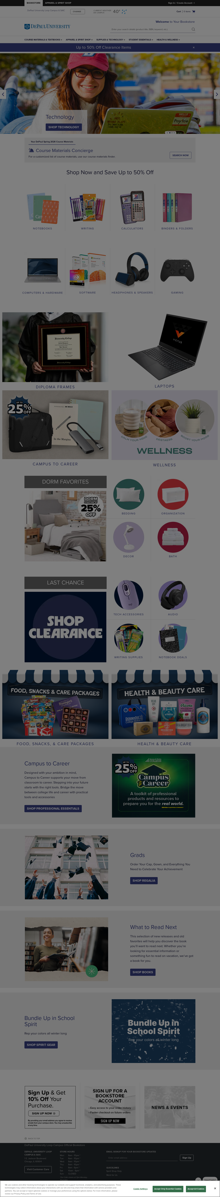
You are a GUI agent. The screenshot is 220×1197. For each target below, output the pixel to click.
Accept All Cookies (196, 1189)
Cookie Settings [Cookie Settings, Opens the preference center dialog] (140, 1189)
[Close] (215, 1188)
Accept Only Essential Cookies (168, 1189)
